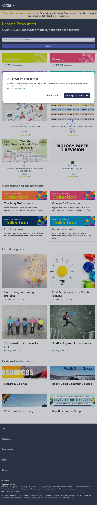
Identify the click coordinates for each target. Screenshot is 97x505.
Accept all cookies (77, 95)
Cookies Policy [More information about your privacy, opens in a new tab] (20, 88)
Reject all (52, 95)
